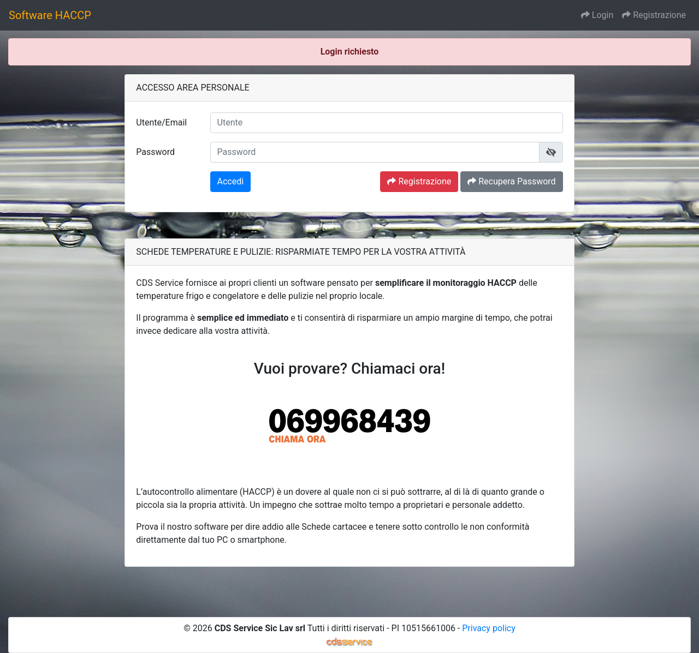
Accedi (230, 181)
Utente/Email (161, 122)
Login (597, 15)
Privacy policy (489, 628)
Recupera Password (511, 181)
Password (155, 152)
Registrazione (654, 15)
